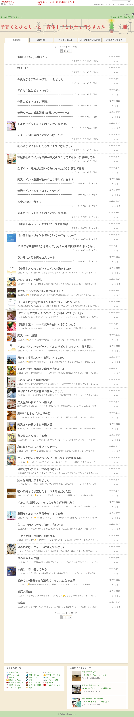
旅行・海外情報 (33, 685)
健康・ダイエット (14, 680)
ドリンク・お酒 (13, 688)
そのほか (48, 683)
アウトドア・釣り (51, 675)
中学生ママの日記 (89, 672)
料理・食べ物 (13, 685)
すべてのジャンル (51, 685)
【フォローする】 (116, 17)
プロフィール (17, 17)
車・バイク (49, 677)
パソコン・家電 (50, 680)
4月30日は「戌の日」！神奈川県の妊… (97, 688)
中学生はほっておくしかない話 (94, 675)
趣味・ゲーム (32, 675)
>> (102, 5)
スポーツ (48, 672)
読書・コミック (33, 683)
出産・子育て (8, 4)
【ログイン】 (128, 17)
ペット (30, 672)
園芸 (29, 688)
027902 (127, 14)
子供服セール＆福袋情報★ (92, 699)
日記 (9, 17)
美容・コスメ (13, 677)
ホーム (3, 17)
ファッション (13, 675)
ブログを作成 (120, 5)
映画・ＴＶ (31, 677)
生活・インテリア (14, 683)
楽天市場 (130, 5)
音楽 (29, 680)
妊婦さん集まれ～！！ (90, 685)
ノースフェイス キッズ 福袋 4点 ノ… (96, 702)
